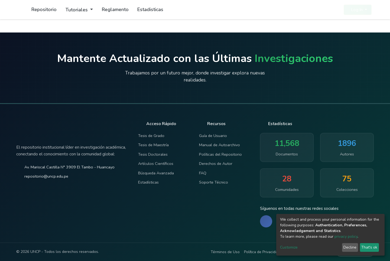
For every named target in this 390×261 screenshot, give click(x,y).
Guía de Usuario (213, 135)
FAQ (202, 173)
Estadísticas (148, 182)
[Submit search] (326, 9)
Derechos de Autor (215, 163)
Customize (289, 247)
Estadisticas (150, 9)
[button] (336, 10)
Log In (356, 10)
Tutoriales (77, 9)
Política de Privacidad (262, 252)
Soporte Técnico (213, 182)
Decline (349, 247)
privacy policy (346, 236)
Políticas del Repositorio (220, 154)
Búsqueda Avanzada (156, 173)
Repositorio (44, 9)
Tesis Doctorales (153, 154)
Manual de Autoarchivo (219, 145)
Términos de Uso (225, 252)
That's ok (369, 247)
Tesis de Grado (151, 135)
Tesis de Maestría (153, 145)
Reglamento (115, 9)
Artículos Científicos (155, 163)
